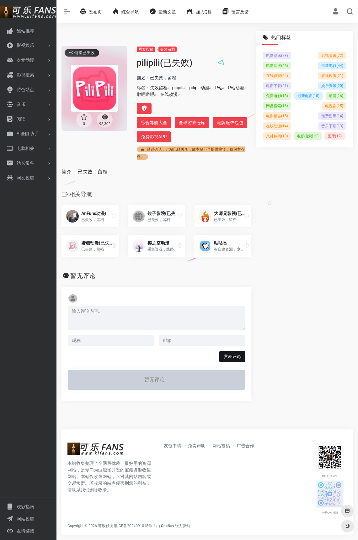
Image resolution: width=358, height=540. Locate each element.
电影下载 (277, 86)
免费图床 (332, 116)
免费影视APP (154, 136)
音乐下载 (332, 126)
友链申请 (172, 445)
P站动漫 (236, 87)
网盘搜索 (277, 106)
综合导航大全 (154, 122)
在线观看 (332, 76)
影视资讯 (332, 55)
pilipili (178, 87)
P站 (218, 87)
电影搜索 (307, 136)
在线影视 (277, 76)
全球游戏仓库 (192, 122)
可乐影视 (105, 526)
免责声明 (197, 445)
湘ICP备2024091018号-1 (134, 526)
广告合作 (245, 445)
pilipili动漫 (199, 87)
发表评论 (232, 356)
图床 (334, 136)
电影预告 (277, 116)
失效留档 (167, 49)
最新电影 (332, 65)
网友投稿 (145, 49)
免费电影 (277, 96)
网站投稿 (221, 445)
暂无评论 (82, 275)
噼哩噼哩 (145, 94)
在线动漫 (169, 94)
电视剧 (334, 106)
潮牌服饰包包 (230, 122)
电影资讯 (277, 55)
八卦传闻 (277, 136)
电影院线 (277, 65)
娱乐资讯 (332, 86)
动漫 (336, 96)
